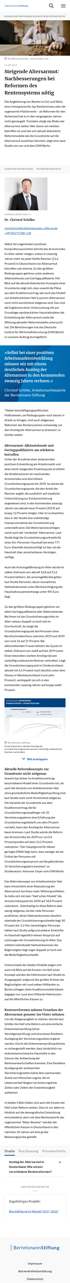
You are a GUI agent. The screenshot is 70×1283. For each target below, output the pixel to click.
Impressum (35, 1263)
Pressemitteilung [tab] (56, 1151)
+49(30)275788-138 (17, 233)
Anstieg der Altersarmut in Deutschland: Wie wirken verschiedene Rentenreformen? (35, 1166)
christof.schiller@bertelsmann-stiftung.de (30, 228)
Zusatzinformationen (18, 169)
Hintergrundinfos (48, 169)
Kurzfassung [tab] (28, 1151)
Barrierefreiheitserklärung (35, 1271)
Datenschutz (35, 1279)
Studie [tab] (9, 1151)
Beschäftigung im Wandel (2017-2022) (33, 1211)
